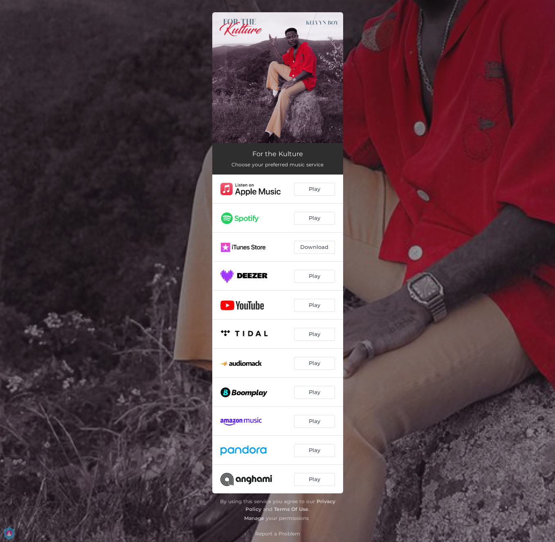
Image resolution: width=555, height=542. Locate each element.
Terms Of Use (291, 509)
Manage (254, 518)
